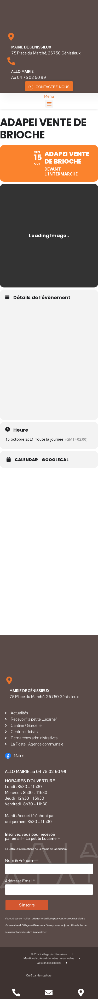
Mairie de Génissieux (31, 47)
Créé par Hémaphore (49, 975)
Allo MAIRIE (22, 71)
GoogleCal (55, 460)
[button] (49, 104)
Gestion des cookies (49, 963)
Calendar (26, 460)
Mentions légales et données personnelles (49, 958)
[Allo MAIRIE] (11, 61)
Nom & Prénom (19, 861)
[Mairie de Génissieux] (11, 37)
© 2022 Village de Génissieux (49, 954)
